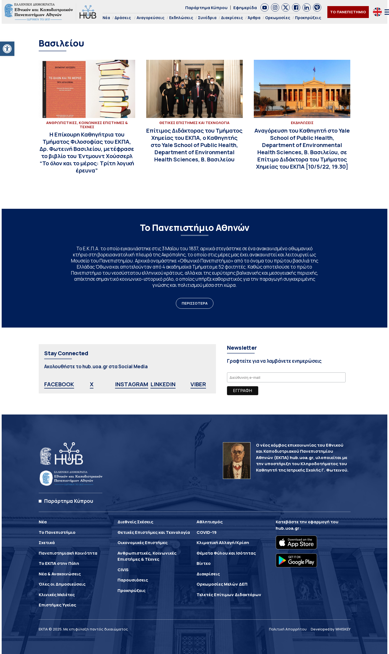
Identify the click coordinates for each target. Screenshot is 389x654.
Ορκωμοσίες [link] (277, 17)
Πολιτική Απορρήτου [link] (288, 629)
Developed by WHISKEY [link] (331, 629)
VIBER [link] (198, 384)
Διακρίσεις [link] (232, 17)
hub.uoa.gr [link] (287, 528)
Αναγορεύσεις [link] (151, 17)
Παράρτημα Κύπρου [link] (206, 8)
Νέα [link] (106, 17)
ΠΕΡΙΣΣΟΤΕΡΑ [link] (195, 303)
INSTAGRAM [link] (131, 384)
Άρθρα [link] (254, 17)
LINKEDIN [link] (163, 384)
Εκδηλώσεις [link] (181, 17)
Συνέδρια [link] (207, 17)
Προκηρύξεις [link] (308, 17)
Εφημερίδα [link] (245, 8)
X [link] (91, 384)
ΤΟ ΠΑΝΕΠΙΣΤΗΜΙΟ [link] (348, 11)
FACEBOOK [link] (59, 384)
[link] (7, 49)
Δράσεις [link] (123, 17)
